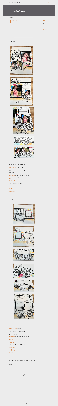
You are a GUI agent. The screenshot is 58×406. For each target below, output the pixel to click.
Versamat (10, 193)
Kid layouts (44, 28)
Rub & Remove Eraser (13, 189)
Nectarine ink (11, 181)
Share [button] (44, 20)
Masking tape (11, 185)
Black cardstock (12, 169)
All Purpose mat (12, 191)
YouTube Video (45, 29)
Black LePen (11, 178)
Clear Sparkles (11, 188)
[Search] (45, 2)
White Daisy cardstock (13, 167)
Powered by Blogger (29, 403)
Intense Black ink (12, 180)
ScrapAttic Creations (14, 2)
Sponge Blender (12, 186)
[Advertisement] (22, 391)
